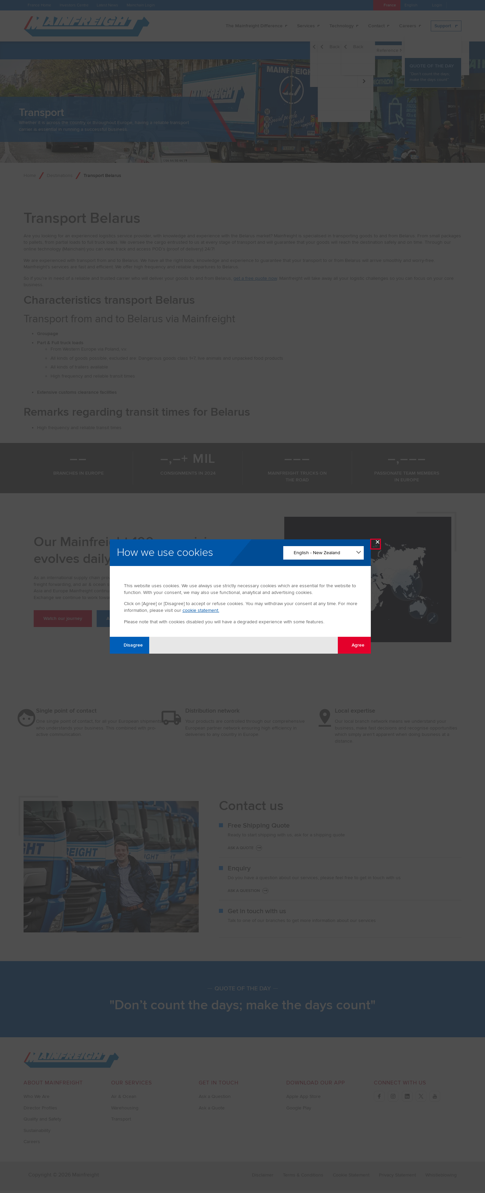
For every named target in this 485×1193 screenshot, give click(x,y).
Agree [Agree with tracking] (354, 645)
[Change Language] (323, 553)
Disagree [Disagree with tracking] (129, 645)
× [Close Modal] (377, 543)
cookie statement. (201, 610)
